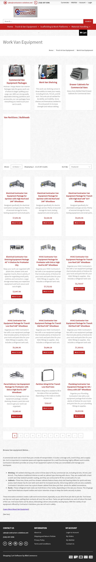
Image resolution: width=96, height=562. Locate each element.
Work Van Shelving (48, 82)
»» (81, 435)
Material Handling (81, 26)
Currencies (65, 2)
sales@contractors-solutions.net (20, 3)
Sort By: (65, 167)
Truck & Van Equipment (27, 26)
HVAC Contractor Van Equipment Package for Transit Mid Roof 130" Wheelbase (48, 323)
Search (88, 21)
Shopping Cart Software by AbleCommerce (20, 555)
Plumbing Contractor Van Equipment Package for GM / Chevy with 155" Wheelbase (79, 387)
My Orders (70, 536)
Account (82, 2)
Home (10, 26)
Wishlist (74, 2)
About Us (37, 532)
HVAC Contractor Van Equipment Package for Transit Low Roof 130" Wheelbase (79, 259)
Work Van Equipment (85, 50)
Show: (6, 167)
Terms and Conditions (42, 544)
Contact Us (46, 32)
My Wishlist (70, 540)
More (35, 32)
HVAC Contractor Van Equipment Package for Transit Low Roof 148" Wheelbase (17, 323)
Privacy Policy (39, 540)
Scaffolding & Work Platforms (55, 26)
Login (90, 2)
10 (69, 435)
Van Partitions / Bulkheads (17, 117)
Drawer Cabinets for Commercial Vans (79, 86)
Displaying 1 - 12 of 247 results (36, 167)
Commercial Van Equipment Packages (17, 81)
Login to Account (72, 532)
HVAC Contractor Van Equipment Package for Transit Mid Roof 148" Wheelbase (79, 323)
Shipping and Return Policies (45, 536)
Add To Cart (16, 223)
